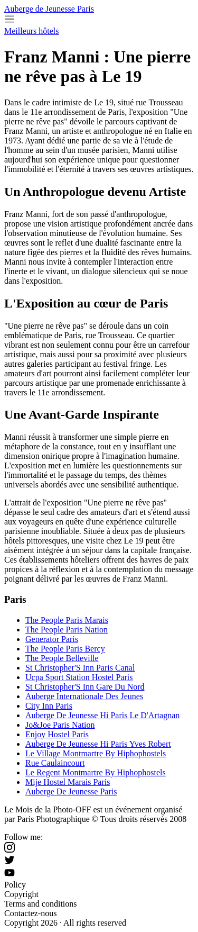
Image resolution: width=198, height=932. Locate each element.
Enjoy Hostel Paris (57, 734)
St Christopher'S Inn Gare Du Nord (85, 686)
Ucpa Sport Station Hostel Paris (79, 677)
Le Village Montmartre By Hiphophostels (95, 753)
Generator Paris (51, 639)
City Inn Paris (48, 705)
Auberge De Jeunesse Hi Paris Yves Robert (98, 743)
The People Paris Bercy (65, 648)
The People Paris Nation (66, 629)
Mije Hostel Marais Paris (67, 781)
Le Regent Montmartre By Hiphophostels (95, 772)
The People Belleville (62, 658)
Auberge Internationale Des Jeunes (84, 696)
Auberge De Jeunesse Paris (71, 791)
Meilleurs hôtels (31, 30)
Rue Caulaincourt (54, 762)
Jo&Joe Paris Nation (60, 724)
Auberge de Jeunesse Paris (49, 8)
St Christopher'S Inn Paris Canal (80, 667)
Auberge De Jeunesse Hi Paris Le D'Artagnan (102, 715)
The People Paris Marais (66, 620)
